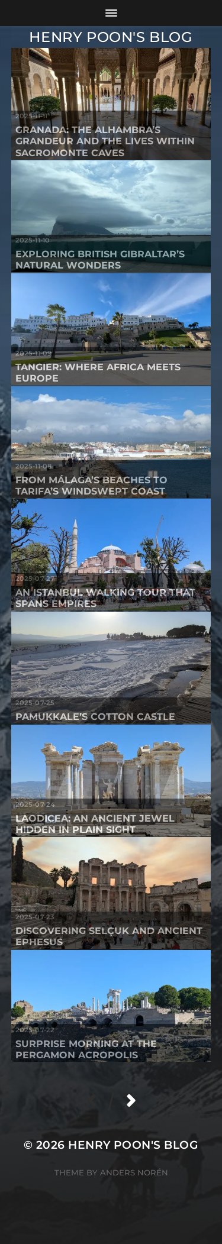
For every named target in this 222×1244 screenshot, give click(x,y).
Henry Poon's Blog (110, 37)
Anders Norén (134, 1172)
